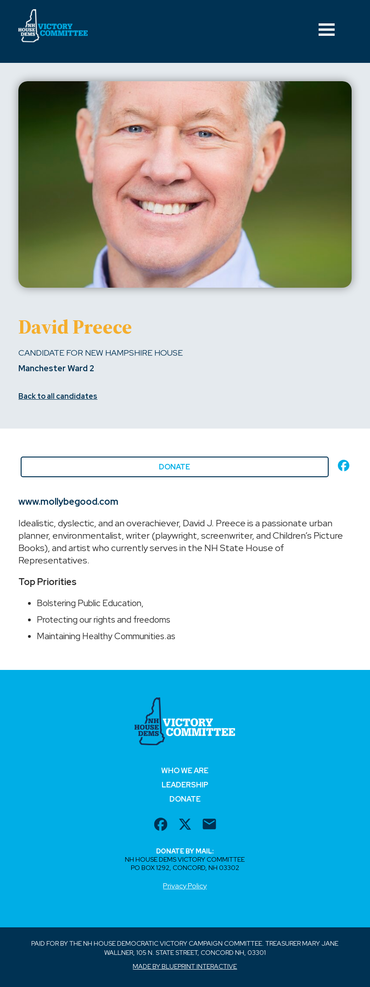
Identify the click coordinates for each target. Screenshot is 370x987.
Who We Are (184, 770)
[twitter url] (185, 825)
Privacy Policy (185, 886)
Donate (174, 467)
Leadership (185, 785)
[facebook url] (161, 825)
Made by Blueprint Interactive (185, 966)
